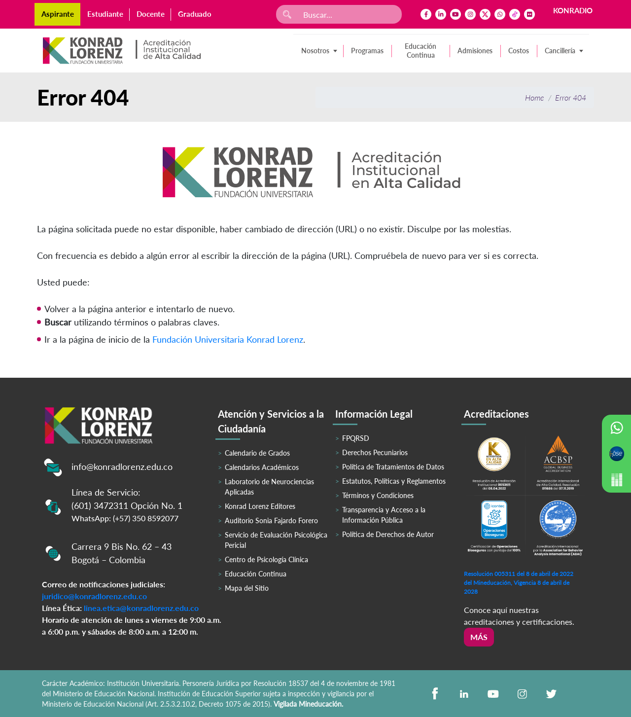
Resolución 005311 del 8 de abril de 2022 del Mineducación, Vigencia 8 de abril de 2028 (518, 582)
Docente (151, 13)
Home (534, 97)
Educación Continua (420, 50)
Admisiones (474, 50)
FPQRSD (355, 438)
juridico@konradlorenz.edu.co (94, 596)
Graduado (194, 13)
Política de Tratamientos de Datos (393, 467)
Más (479, 637)
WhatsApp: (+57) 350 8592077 (124, 518)
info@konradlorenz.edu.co (122, 466)
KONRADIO (573, 10)
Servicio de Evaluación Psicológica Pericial (276, 540)
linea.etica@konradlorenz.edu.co (141, 607)
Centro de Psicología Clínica (266, 559)
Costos (518, 50)
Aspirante (57, 13)
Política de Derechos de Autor (388, 534)
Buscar (57, 322)
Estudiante (105, 13)
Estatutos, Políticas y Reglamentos (394, 481)
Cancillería (560, 50)
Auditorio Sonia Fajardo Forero (271, 520)
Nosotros (315, 50)
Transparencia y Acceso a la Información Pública (383, 514)
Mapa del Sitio (247, 588)
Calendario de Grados (257, 453)
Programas (367, 50)
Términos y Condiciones (378, 495)
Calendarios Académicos (262, 467)
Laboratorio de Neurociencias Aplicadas (269, 486)
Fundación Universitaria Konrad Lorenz (227, 339)
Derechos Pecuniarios (375, 452)
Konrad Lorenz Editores (260, 506)
